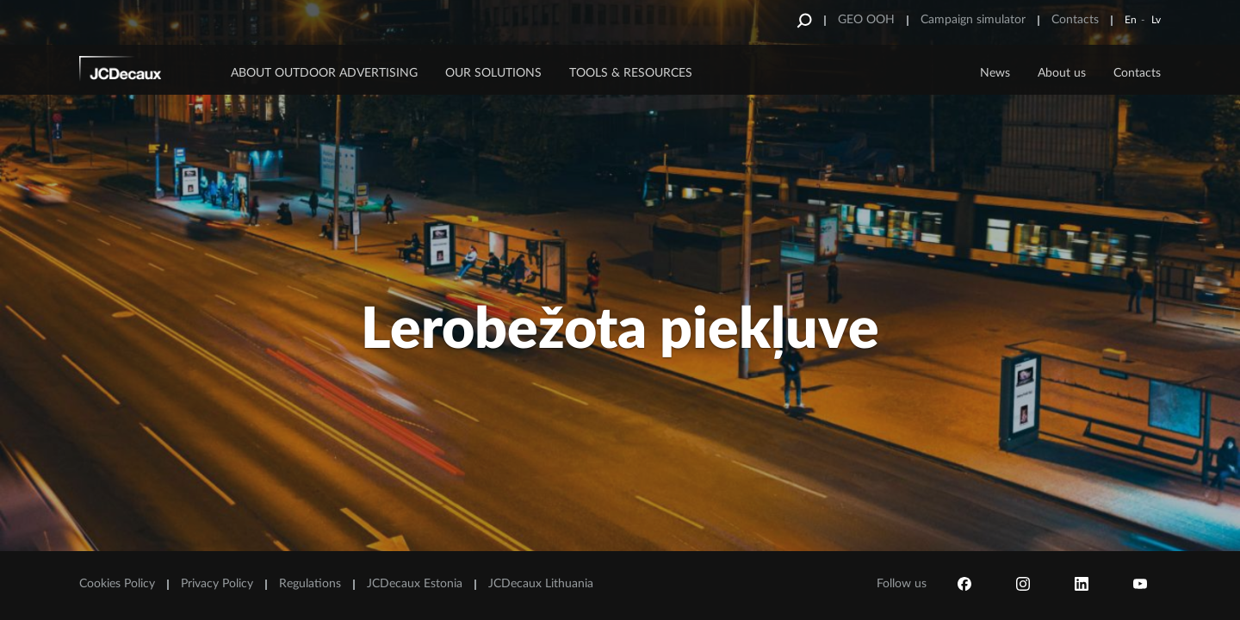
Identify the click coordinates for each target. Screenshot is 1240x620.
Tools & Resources (630, 73)
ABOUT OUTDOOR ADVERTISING (324, 73)
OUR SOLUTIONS (493, 73)
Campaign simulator (973, 20)
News (995, 73)
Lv (1156, 20)
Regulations (310, 584)
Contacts (1075, 20)
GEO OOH (866, 20)
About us (1062, 73)
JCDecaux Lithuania (540, 584)
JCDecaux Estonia (414, 584)
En (1131, 20)
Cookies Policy (117, 584)
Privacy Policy (217, 584)
